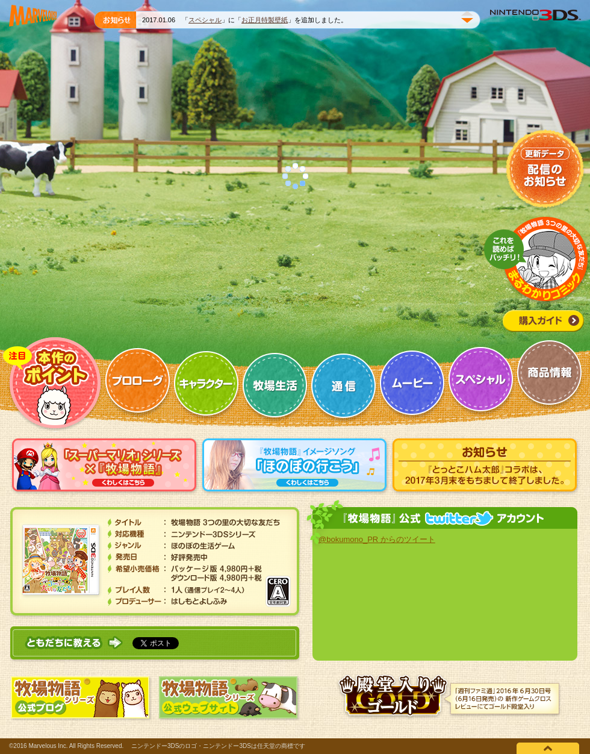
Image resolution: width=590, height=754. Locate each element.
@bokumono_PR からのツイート (376, 539)
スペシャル (205, 19)
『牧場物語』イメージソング (295, 467)
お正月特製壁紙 (264, 19)
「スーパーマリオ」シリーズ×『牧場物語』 (105, 467)
